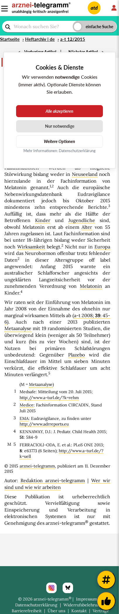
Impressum (86, 599)
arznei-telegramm (37, 466)
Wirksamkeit (31, 247)
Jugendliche (81, 220)
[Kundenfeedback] (106, 601)
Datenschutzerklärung (36, 605)
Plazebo (76, 355)
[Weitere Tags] (106, 579)
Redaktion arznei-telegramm (52, 480)
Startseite (10, 39)
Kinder (42, 220)
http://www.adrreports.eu (44, 424)
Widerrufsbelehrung (82, 605)
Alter (87, 227)
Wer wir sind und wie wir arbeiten (57, 483)
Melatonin (91, 286)
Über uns (56, 610)
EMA (24, 418)
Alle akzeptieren (59, 111)
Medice (27, 405)
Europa (102, 247)
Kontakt (79, 610)
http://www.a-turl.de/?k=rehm (49, 397)
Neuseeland (85, 174)
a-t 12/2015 (72, 39)
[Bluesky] (68, 588)
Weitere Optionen (59, 141)
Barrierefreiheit (27, 610)
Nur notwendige (59, 126)
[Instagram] (51, 588)
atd (94, 8)
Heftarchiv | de (40, 39)
